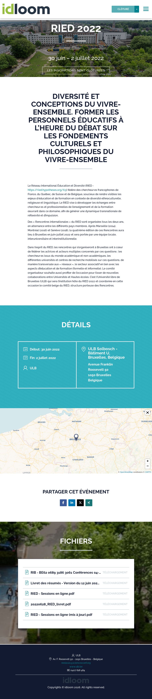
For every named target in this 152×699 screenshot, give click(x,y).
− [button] (148, 467)
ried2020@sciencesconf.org (76, 663)
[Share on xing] (88, 503)
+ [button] (148, 462)
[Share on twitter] (80, 503)
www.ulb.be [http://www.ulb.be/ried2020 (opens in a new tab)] (76, 666)
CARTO (148, 473)
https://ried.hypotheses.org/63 (47, 190)
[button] (147, 413)
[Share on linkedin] (71, 503)
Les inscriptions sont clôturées (76, 71)
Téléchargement (115, 573)
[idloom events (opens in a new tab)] (76, 680)
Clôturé (123, 10)
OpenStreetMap (126, 473)
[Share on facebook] (63, 503)
